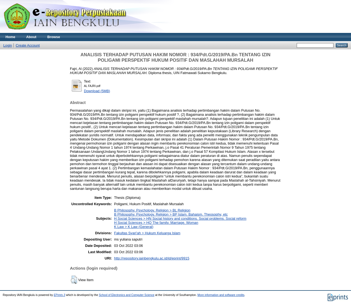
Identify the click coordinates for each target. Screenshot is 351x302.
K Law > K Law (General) (133, 227)
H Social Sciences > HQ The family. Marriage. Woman (156, 223)
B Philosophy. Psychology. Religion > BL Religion (152, 210)
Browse (53, 37)
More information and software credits (220, 295)
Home (10, 37)
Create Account (28, 45)
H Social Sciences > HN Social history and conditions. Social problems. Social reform (180, 218)
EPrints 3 (59, 295)
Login (7, 45)
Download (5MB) (97, 91)
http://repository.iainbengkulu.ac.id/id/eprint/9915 (151, 258)
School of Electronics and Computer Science (126, 295)
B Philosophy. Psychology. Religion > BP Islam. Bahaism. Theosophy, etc (171, 214)
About (31, 37)
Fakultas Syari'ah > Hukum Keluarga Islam (147, 233)
